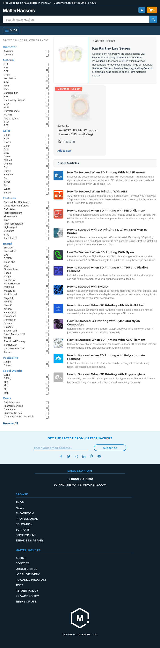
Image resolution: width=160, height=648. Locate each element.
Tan (6, 185)
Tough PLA (10, 78)
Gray (6, 152)
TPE (6, 125)
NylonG (8, 301)
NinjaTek (9, 298)
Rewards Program (31, 580)
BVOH (7, 103)
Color (6, 131)
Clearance (9, 409)
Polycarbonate (12, 110)
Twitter (68, 456)
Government (26, 535)
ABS (6, 67)
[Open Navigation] (11, 30)
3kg (6, 385)
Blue (6, 138)
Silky (6, 234)
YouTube (99, 456)
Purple (7, 171)
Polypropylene (11, 118)
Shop (20, 502)
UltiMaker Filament (14, 348)
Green (7, 156)
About (21, 558)
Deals (7, 398)
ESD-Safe (9, 209)
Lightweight (10, 227)
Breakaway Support (14, 100)
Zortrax (8, 352)
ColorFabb (9, 262)
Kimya (7, 276)
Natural (8, 160)
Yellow (7, 192)
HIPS (7, 107)
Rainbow (8, 174)
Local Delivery (28, 574)
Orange (8, 163)
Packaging (10, 357)
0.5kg (7, 374)
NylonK (8, 305)
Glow (7, 220)
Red (6, 178)
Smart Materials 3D (14, 334)
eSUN (7, 265)
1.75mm (8, 51)
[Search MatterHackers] (153, 19)
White (7, 188)
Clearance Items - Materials (19, 416)
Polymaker (10, 319)
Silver (7, 181)
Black (7, 134)
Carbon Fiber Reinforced (17, 202)
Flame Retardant (13, 212)
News (20, 508)
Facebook (61, 456)
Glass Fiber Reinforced (16, 205)
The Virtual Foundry (14, 341)
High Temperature (14, 223)
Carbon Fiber (11, 92)
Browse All (10, 423)
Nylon (7, 85)
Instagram (76, 456)
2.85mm (8, 54)
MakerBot (9, 290)
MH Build (9, 287)
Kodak (7, 272)
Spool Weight (12, 371)
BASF (7, 254)
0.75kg (7, 378)
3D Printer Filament (105, 40)
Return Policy (27, 590)
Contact (22, 563)
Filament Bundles (13, 405)
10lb (6, 392)
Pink (6, 167)
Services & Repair (29, 540)
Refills (7, 361)
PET (6, 71)
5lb (5, 389)
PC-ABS (8, 114)
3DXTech (9, 247)
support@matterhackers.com (80, 484)
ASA (6, 82)
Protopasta (10, 316)
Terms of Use (26, 601)
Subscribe (110, 448)
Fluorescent (10, 216)
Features (9, 198)
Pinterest (91, 456)
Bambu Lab (10, 251)
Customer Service (64, 2)
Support (22, 529)
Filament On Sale (13, 413)
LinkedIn (83, 456)
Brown (7, 142)
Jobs (19, 585)
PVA (6, 96)
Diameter (10, 47)
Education (24, 524)
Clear (7, 145)
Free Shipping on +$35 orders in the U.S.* (27, 2)
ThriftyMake (10, 345)
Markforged (10, 294)
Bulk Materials (12, 402)
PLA (6, 64)
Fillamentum (11, 269)
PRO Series (10, 312)
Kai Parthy (9, 280)
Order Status (26, 569)
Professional (27, 518)
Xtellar (7, 337)
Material (9, 60)
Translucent (10, 238)
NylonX (8, 308)
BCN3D (8, 258)
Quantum (9, 230)
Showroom (25, 513)
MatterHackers (12, 283)
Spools (7, 365)
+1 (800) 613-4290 (85, 2)
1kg (6, 381)
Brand (7, 243)
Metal (7, 89)
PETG (7, 74)
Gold (6, 149)
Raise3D (8, 326)
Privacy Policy (27, 596)
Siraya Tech (10, 330)
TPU (6, 121)
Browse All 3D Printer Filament (26, 40)
